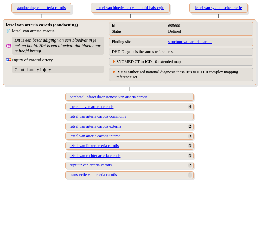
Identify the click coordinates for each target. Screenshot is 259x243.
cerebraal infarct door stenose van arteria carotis (109, 96)
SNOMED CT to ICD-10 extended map (148, 61)
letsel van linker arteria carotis (94, 145)
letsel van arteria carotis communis (98, 116)
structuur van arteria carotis (190, 41)
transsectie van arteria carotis (93, 174)
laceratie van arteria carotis (92, 106)
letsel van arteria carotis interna (95, 136)
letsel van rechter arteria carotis (95, 155)
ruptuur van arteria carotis (91, 165)
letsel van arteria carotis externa (95, 126)
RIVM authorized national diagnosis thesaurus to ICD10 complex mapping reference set (177, 74)
